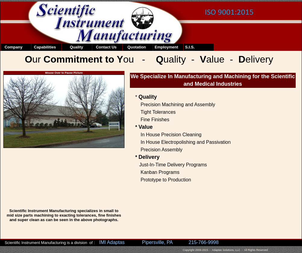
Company (12, 47)
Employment (166, 47)
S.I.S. (190, 47)
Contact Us (105, 47)
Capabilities (44, 47)
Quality (73, 47)
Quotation (135, 47)
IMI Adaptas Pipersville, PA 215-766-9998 (159, 242)
